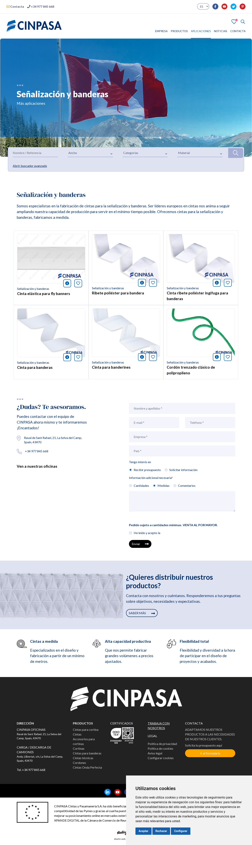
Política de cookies (160, 748)
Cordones (79, 762)
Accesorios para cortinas (84, 741)
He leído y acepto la (147, 533)
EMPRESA (161, 31)
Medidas (164, 485)
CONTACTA (238, 31)
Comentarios (186, 485)
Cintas (77, 734)
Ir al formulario (210, 753)
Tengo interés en (140, 462)
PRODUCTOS (179, 31)
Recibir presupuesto (147, 470)
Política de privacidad (162, 744)
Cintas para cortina (85, 729)
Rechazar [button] (161, 831)
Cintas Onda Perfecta (87, 767)
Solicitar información (183, 470)
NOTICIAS (220, 31)
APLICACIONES (201, 31)
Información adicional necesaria (151, 478)
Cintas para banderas (87, 753)
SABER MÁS (142, 613)
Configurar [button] (180, 831)
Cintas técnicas (83, 758)
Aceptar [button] (143, 831)
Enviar (140, 544)
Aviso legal (155, 753)
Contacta (15, 6)
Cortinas (78, 748)
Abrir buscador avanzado (30, 166)
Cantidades (141, 485)
